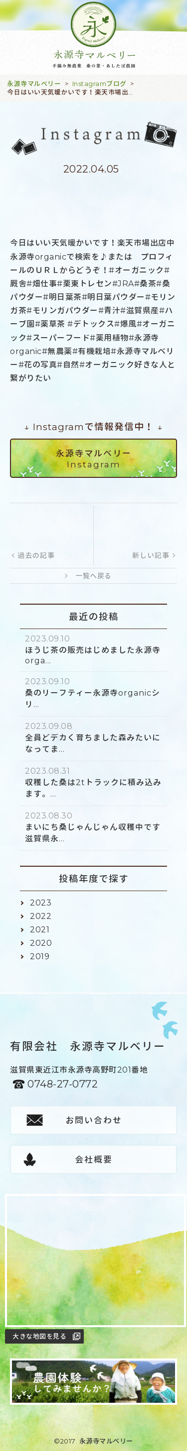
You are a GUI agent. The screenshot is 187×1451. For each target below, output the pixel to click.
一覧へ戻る (93, 575)
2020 (41, 943)
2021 (39, 929)
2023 (40, 902)
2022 (40, 916)
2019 (39, 956)
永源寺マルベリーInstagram (94, 459)
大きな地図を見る (39, 1336)
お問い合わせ (93, 1120)
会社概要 (94, 1160)
